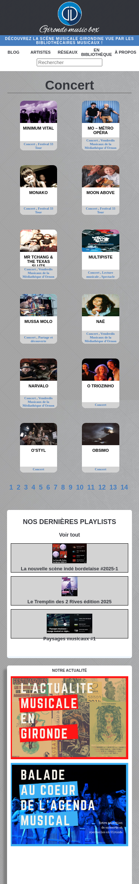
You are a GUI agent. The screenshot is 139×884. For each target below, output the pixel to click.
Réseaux (67, 52)
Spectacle (108, 276)
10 (79, 487)
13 (113, 487)
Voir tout (69, 535)
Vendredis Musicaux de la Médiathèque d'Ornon (100, 144)
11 (91, 487)
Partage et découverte (42, 339)
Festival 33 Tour (44, 146)
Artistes (40, 52)
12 (102, 487)
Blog (14, 52)
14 (124, 487)
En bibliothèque (96, 52)
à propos (125, 52)
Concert (30, 144)
